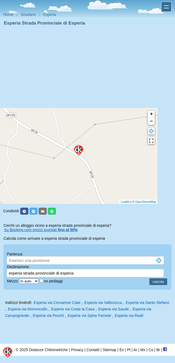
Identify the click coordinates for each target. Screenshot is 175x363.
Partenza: (15, 254)
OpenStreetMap (145, 201)
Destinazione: (18, 267)
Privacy (77, 350)
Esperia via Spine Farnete (89, 315)
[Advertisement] (87, 67)
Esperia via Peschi (48, 315)
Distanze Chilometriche (48, 350)
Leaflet (125, 201)
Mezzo (13, 281)
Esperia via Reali (129, 315)
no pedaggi (54, 281)
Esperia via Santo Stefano (147, 302)
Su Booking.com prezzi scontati (41, 230)
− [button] (151, 121)
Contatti (92, 350)
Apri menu (166, 7)
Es (121, 350)
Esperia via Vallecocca (103, 302)
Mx (142, 350)
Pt (128, 350)
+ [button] (151, 114)
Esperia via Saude (113, 309)
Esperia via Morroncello (27, 309)
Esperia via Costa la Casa (73, 309)
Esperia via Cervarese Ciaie (57, 302)
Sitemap (109, 350)
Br (158, 350)
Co (151, 350)
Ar (135, 350)
